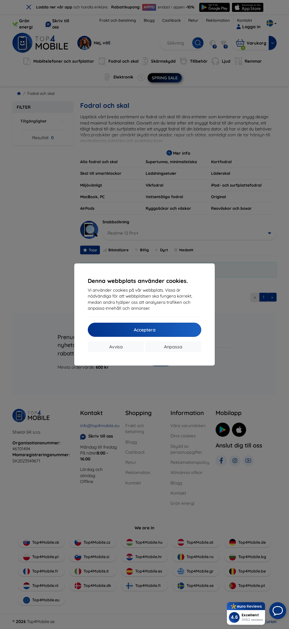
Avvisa (116, 347)
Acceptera (145, 330)
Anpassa (173, 347)
